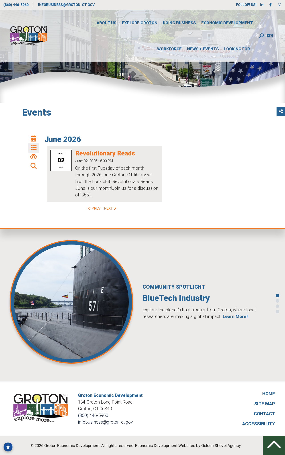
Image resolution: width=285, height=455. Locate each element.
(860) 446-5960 (16, 5)
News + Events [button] (203, 49)
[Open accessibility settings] (8, 447)
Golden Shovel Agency (221, 445)
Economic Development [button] (227, 22)
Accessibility (258, 423)
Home (268, 393)
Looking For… (238, 49)
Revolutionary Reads (105, 153)
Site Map (264, 403)
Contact (264, 413)
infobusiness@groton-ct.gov (66, 5)
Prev (93, 208)
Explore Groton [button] (139, 22)
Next (110, 208)
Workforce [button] (169, 49)
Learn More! (235, 316)
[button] (4, 303)
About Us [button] (106, 22)
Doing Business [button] (179, 22)
